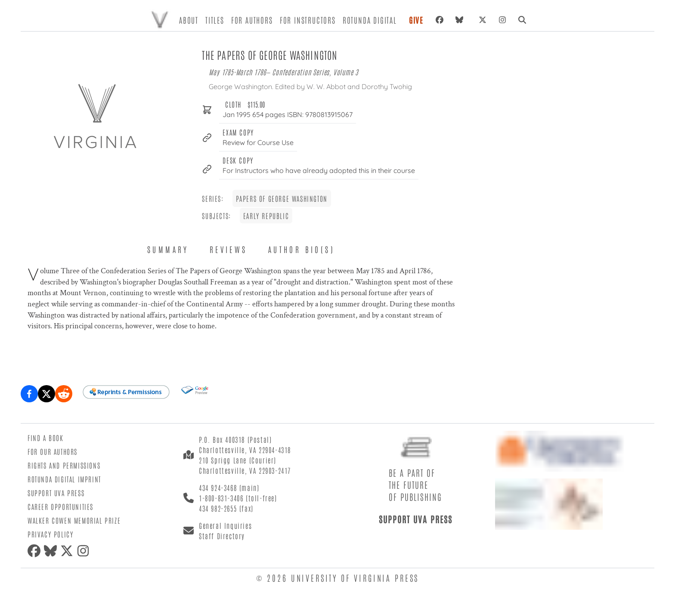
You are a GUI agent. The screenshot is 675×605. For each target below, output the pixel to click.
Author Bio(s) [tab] (301, 249)
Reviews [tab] (229, 249)
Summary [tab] (168, 249)
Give (416, 20)
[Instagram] (502, 20)
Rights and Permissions (64, 465)
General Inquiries (225, 525)
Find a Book (46, 437)
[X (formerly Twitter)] (482, 20)
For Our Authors (52, 451)
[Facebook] (439, 20)
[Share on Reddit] (63, 393)
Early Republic (266, 215)
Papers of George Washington (282, 198)
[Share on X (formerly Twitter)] (46, 393)
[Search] (522, 20)
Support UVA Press (56, 492)
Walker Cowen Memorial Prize (74, 520)
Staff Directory (222, 535)
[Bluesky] (461, 20)
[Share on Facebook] (29, 393)
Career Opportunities (60, 506)
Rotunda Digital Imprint (64, 479)
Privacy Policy (50, 534)
